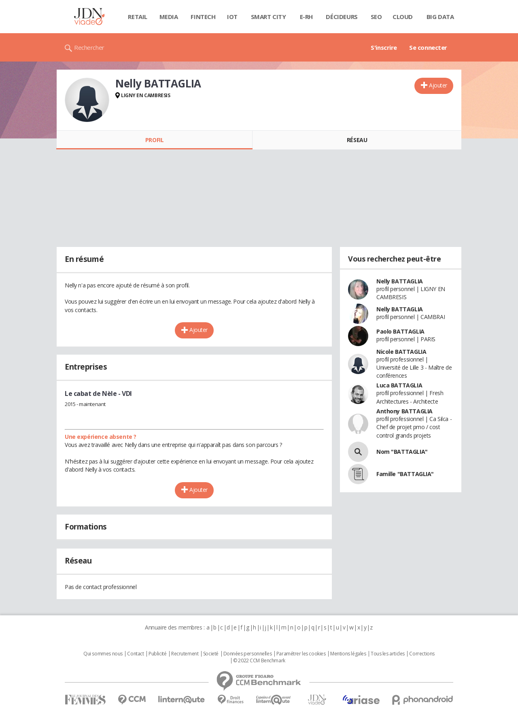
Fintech (203, 17)
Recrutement (184, 654)
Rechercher (89, 47)
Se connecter (428, 47)
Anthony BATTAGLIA (404, 411)
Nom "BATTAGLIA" (402, 451)
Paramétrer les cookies (301, 654)
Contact (135, 654)
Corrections (421, 654)
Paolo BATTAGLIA (400, 331)
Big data (440, 17)
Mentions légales (348, 654)
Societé (211, 654)
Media (168, 17)
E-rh (306, 17)
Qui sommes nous (103, 654)
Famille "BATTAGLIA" (405, 474)
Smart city (268, 17)
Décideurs (341, 17)
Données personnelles (247, 654)
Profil (154, 140)
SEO (376, 17)
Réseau (357, 140)
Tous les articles (388, 654)
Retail (137, 17)
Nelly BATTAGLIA (399, 281)
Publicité (157, 654)
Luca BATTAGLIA (399, 385)
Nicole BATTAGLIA (401, 351)
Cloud (403, 17)
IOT (232, 17)
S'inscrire (384, 47)
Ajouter (438, 85)
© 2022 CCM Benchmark (259, 661)
